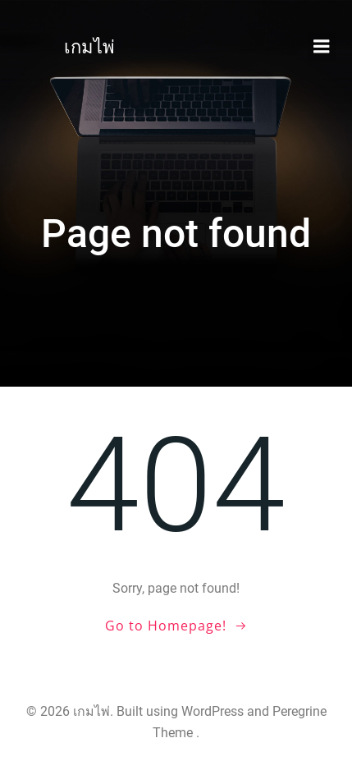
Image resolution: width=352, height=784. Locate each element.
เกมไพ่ (89, 47)
